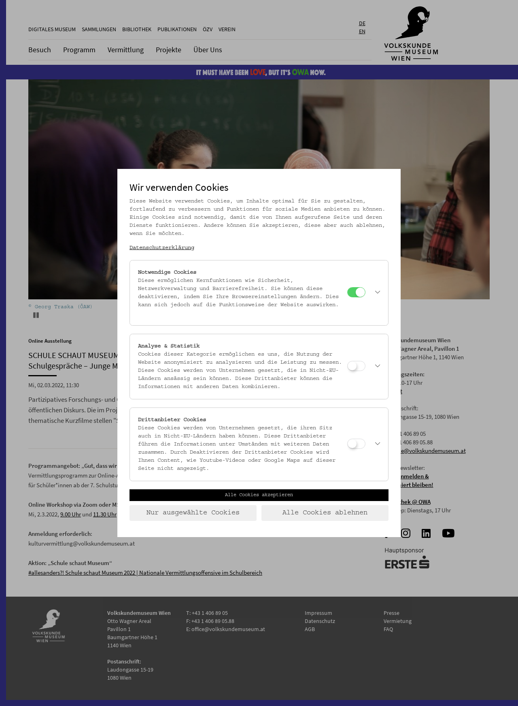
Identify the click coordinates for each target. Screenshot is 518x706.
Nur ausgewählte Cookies (193, 513)
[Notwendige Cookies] (356, 292)
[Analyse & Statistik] (356, 366)
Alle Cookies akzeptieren (259, 495)
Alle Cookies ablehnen (324, 513)
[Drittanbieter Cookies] (356, 444)
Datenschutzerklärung (162, 247)
